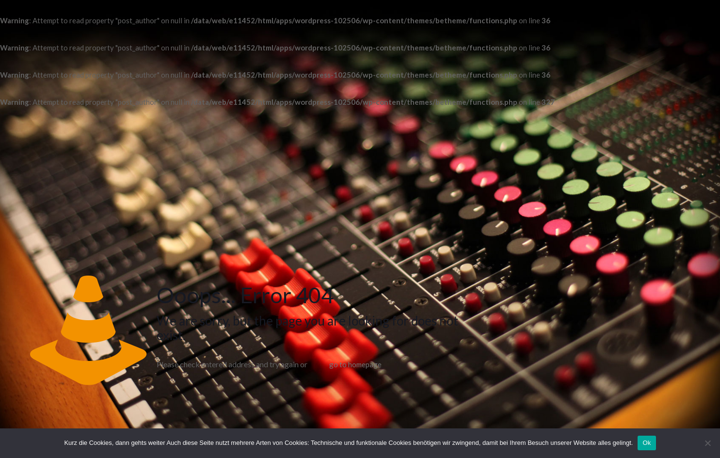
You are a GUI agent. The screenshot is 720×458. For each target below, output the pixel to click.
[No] (708, 443)
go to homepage (355, 364)
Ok (646, 442)
